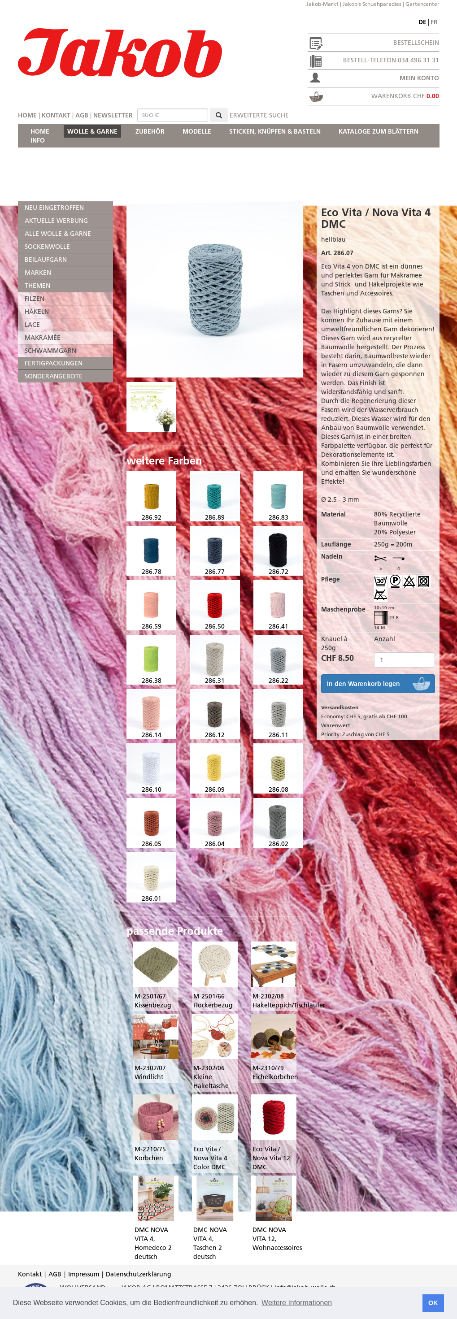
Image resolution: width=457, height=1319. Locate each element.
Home (27, 115)
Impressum (83, 1274)
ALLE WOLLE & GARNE (58, 234)
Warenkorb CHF (405, 96)
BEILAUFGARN (46, 260)
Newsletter (113, 115)
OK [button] (433, 1302)
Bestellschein (416, 43)
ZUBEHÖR (150, 131)
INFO (37, 140)
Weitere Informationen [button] (296, 1302)
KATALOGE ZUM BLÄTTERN (378, 131)
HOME (39, 131)
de (422, 22)
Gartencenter (422, 3)
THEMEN (37, 286)
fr (434, 22)
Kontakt (56, 115)
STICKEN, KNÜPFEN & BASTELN (275, 131)
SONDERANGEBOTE (54, 376)
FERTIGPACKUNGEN (54, 363)
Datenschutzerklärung (138, 1274)
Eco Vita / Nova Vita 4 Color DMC (210, 1158)
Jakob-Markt (322, 3)
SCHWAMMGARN (50, 351)
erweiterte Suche (259, 115)
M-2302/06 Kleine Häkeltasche (211, 1077)
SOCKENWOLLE (47, 247)
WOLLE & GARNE (92, 131)
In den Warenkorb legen (363, 684)
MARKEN (38, 273)
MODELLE (197, 131)
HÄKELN (37, 312)
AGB (81, 115)
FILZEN (34, 299)
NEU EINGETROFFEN (54, 208)
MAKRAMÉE (43, 338)
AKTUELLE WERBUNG (56, 221)
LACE (32, 325)
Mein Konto (419, 78)
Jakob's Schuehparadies (372, 3)
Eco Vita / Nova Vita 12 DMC (271, 1158)
